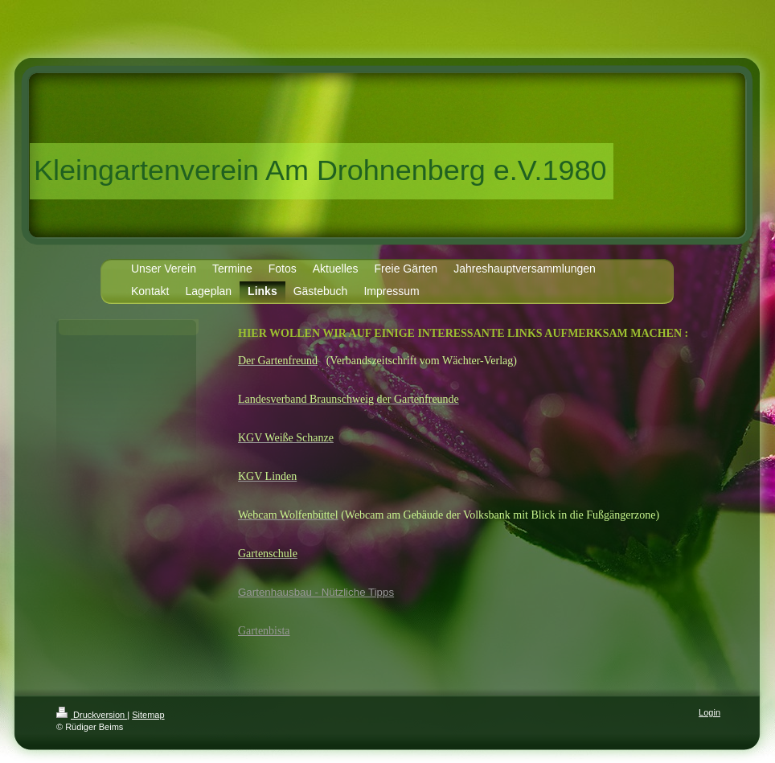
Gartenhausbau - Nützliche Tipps (316, 592)
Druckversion (91, 715)
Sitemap (148, 715)
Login (709, 712)
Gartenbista (264, 631)
